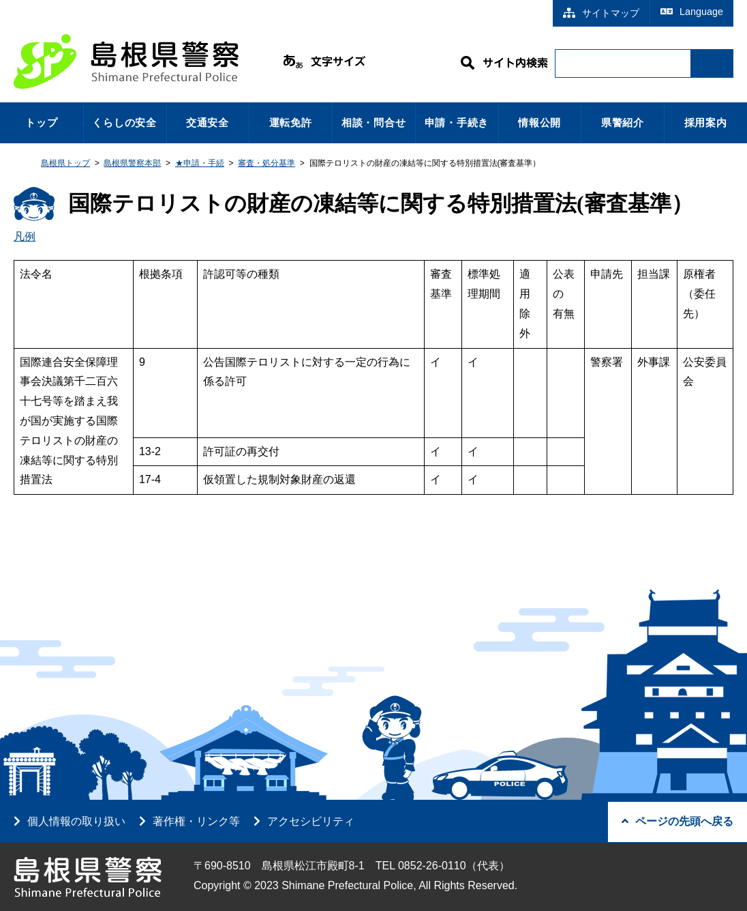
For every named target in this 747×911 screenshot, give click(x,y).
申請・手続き (457, 122)
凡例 (24, 236)
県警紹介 (622, 122)
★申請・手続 (199, 163)
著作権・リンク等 (196, 821)
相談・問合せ (373, 122)
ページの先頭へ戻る (677, 821)
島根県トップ (65, 163)
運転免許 (290, 122)
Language (691, 11)
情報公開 (539, 122)
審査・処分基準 (266, 163)
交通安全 (207, 122)
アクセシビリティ (310, 821)
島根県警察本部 (132, 163)
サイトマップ (601, 13)
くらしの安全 (124, 122)
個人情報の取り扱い (76, 821)
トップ (41, 122)
